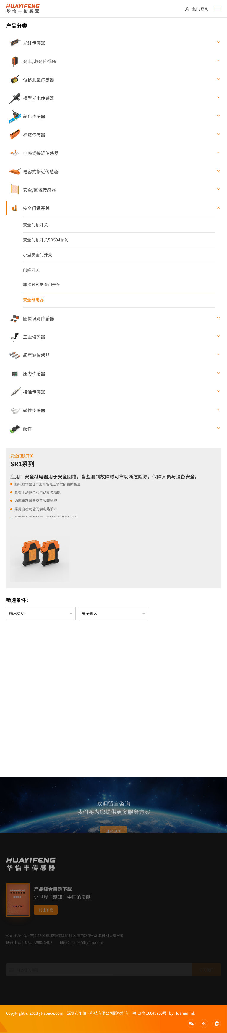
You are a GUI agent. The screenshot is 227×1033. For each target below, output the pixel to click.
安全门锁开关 (35, 225)
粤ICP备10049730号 (149, 1013)
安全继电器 (33, 299)
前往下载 (46, 921)
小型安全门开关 (37, 254)
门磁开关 (31, 270)
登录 (204, 9)
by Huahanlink (180, 1013)
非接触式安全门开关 (41, 284)
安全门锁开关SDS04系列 (46, 240)
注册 (195, 9)
